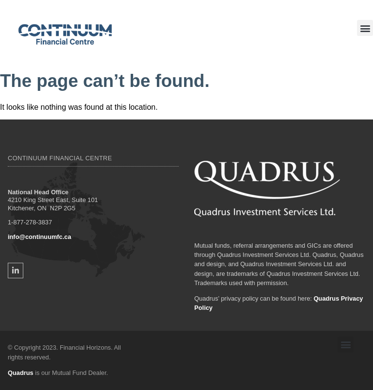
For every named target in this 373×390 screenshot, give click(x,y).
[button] (365, 28)
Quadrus (21, 372)
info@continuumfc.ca (39, 236)
